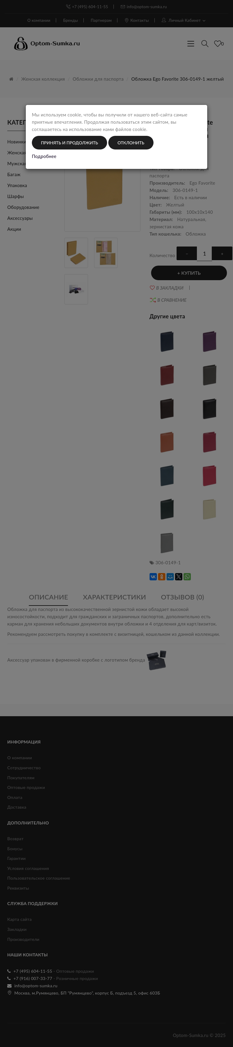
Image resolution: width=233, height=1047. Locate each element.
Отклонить (130, 142)
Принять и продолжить (69, 142)
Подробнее (44, 156)
